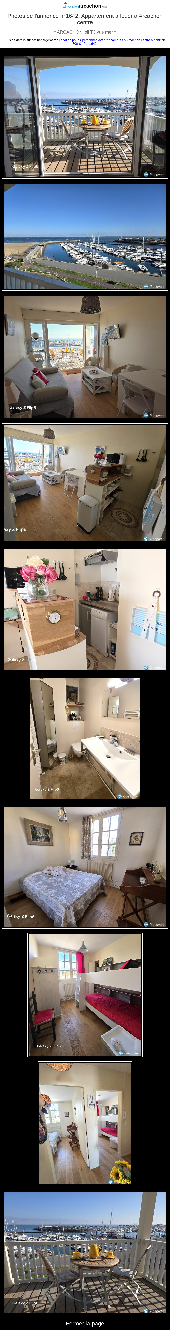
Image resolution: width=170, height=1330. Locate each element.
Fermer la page (85, 1323)
